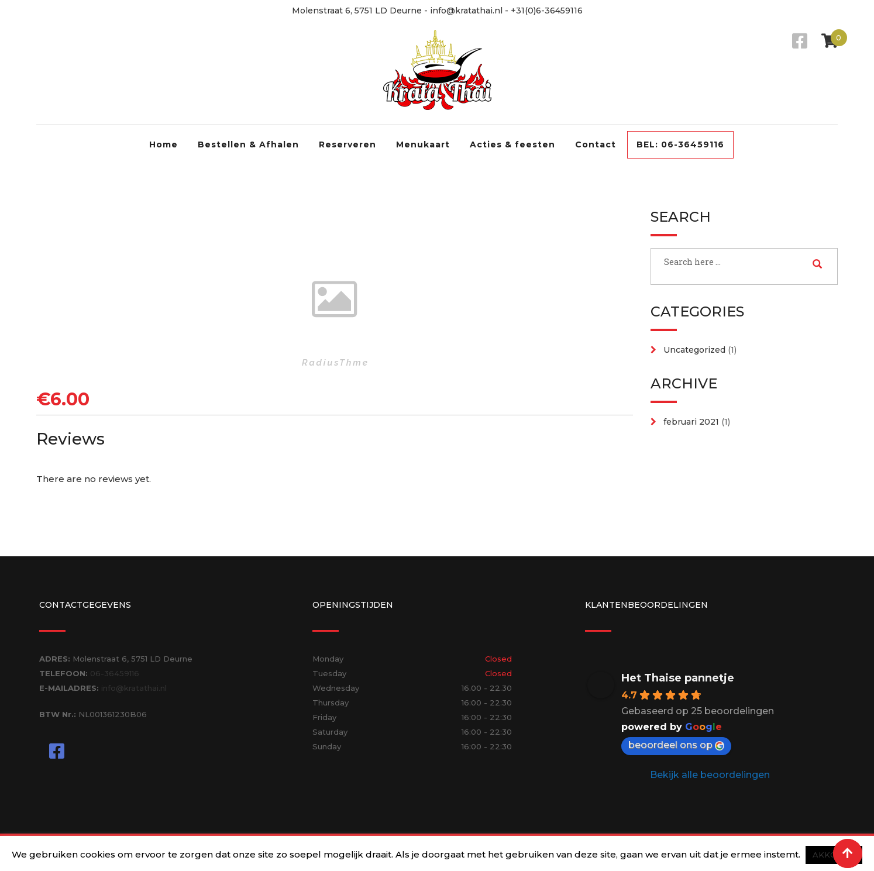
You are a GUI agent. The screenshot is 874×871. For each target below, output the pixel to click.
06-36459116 (114, 673)
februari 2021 (691, 421)
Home (163, 144)
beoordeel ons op (676, 744)
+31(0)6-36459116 (547, 10)
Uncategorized (694, 350)
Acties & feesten (512, 144)
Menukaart (423, 144)
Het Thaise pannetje (677, 678)
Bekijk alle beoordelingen (710, 774)
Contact (595, 144)
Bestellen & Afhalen (248, 144)
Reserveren (347, 144)
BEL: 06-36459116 (680, 144)
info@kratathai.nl (466, 10)
